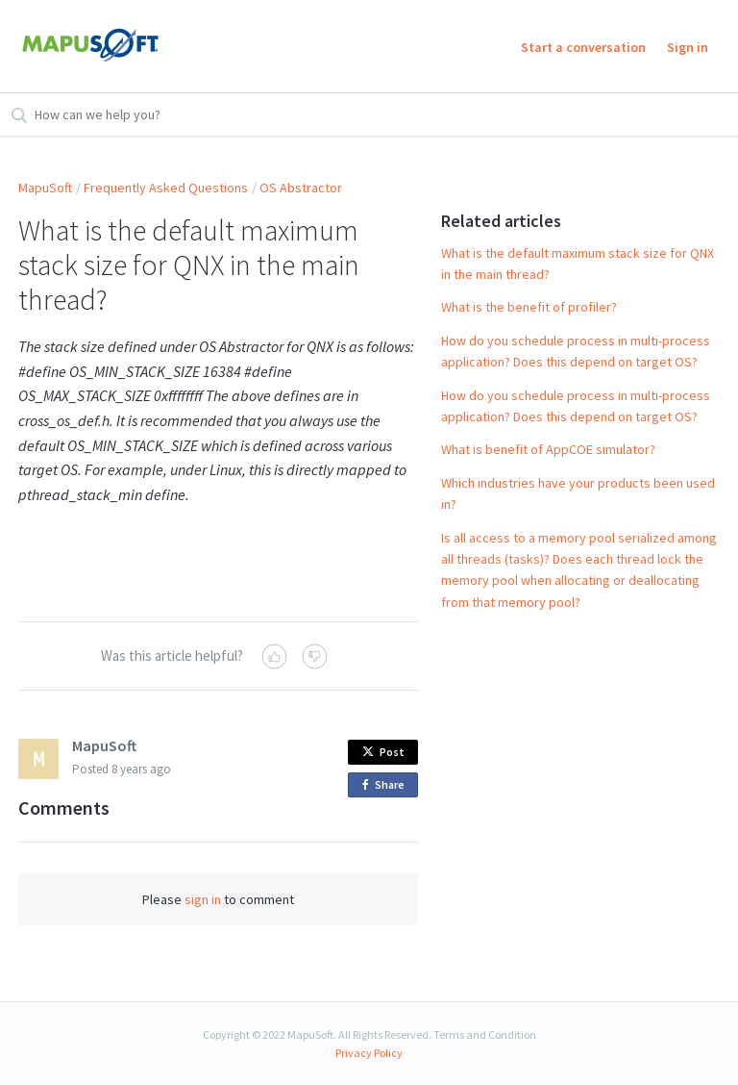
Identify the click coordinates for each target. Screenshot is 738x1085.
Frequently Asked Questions (166, 187)
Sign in (687, 47)
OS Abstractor (300, 187)
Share (386, 785)
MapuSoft (45, 187)
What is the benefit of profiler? (529, 306)
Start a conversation (583, 47)
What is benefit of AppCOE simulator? (548, 449)
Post (383, 751)
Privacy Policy (369, 1053)
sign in (202, 899)
